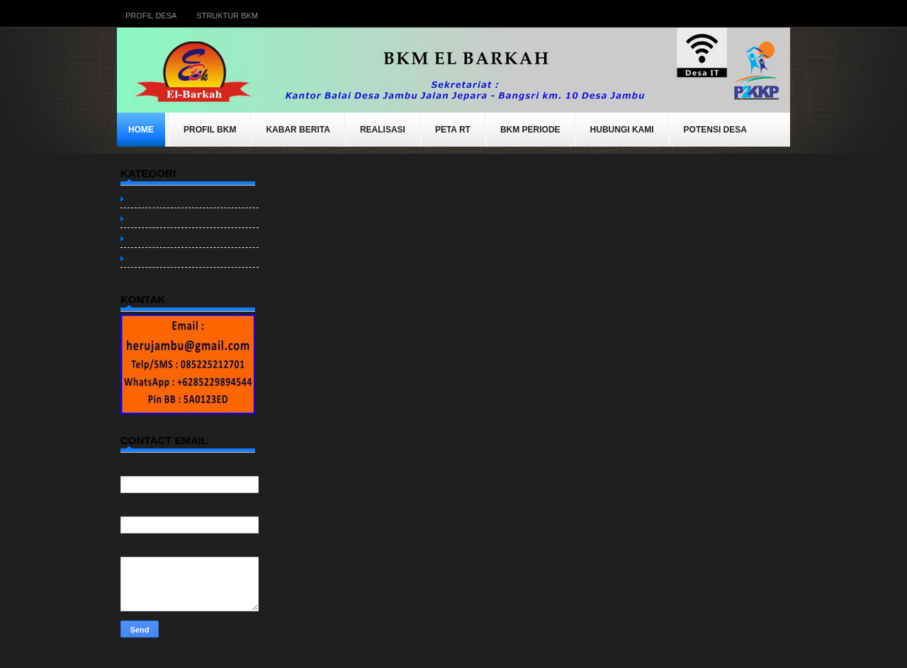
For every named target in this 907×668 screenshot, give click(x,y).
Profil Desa (150, 15)
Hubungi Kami (622, 130)
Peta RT (453, 130)
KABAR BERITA (297, 130)
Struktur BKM (227, 15)
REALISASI (382, 130)
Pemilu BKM (153, 237)
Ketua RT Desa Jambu (174, 218)
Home (141, 130)
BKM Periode (530, 130)
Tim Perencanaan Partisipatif (186, 257)
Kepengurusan (158, 198)
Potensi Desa (715, 130)
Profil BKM (210, 130)
